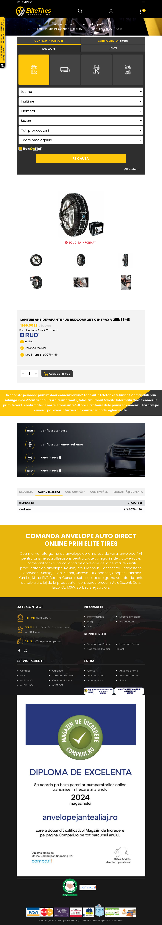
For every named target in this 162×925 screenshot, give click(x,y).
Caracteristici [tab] (49, 492)
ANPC (23, 675)
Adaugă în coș (57, 374)
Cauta (81, 158)
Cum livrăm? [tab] (99, 492)
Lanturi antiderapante (90, 24)
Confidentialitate (62, 680)
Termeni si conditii (63, 675)
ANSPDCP (58, 685)
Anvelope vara (96, 680)
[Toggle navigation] (143, 2)
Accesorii (66, 24)
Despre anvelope (130, 617)
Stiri (89, 626)
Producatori (126, 621)
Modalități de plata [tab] (128, 492)
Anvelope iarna (128, 670)
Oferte (91, 670)
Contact (25, 670)
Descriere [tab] (26, 492)
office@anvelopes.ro (47, 641)
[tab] (49, 48)
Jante (122, 680)
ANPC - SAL (26, 680)
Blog (90, 621)
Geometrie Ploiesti (98, 649)
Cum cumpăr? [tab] (75, 492)
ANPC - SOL (27, 685)
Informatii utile (95, 617)
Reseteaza (132, 169)
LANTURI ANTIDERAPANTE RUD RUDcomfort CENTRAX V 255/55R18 (79, 29)
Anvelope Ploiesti (129, 675)
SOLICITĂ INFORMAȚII (81, 243)
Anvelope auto (96, 675)
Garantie (57, 670)
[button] (81, 11)
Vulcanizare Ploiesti (99, 644)
